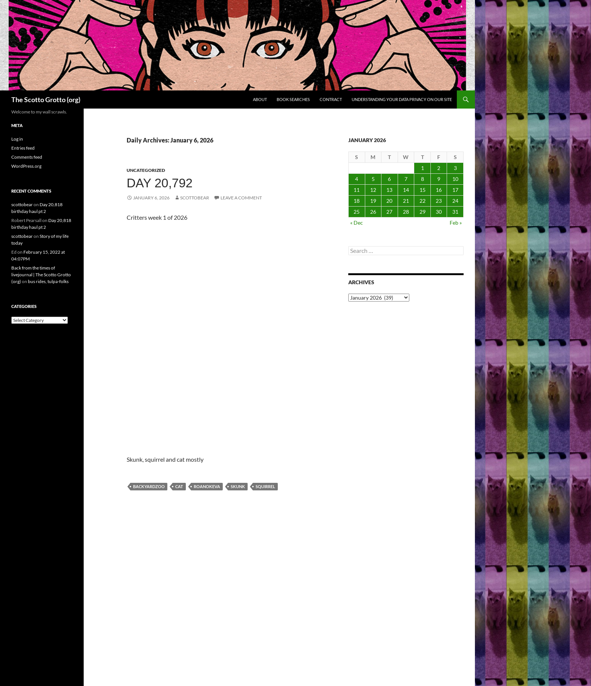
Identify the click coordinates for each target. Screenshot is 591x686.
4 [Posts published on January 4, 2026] (356, 179)
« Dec (356, 222)
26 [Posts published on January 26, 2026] (373, 211)
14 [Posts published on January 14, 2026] (406, 190)
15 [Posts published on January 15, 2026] (423, 190)
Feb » (456, 222)
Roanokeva (207, 486)
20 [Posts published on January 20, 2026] (389, 201)
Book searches (293, 99)
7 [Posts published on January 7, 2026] (405, 179)
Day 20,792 (160, 183)
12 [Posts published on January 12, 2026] (373, 190)
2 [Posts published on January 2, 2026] (438, 168)
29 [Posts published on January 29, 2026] (423, 211)
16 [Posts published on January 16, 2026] (439, 190)
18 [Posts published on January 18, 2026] (357, 201)
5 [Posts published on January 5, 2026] (373, 179)
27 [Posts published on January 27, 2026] (389, 211)
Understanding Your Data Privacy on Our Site (402, 99)
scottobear (194, 198)
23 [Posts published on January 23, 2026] (439, 201)
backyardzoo (149, 486)
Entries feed (23, 148)
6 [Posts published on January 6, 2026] (389, 179)
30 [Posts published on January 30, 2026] (439, 211)
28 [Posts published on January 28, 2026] (406, 211)
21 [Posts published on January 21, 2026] (406, 201)
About (260, 99)
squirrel (265, 486)
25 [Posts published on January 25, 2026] (357, 211)
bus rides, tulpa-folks (48, 281)
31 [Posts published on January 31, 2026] (455, 211)
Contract (331, 99)
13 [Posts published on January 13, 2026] (389, 190)
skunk (238, 486)
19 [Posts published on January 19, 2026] (373, 201)
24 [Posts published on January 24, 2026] (455, 201)
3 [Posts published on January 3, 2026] (455, 168)
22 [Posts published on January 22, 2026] (423, 201)
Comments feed (26, 157)
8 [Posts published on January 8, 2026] (422, 179)
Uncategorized (146, 170)
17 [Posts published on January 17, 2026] (455, 190)
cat (179, 486)
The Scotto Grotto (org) (45, 99)
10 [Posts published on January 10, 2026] (455, 179)
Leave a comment (241, 198)
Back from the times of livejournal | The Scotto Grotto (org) (41, 274)
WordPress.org (26, 166)
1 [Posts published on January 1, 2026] (422, 168)
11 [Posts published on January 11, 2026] (357, 190)
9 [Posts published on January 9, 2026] (438, 179)
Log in (17, 139)
